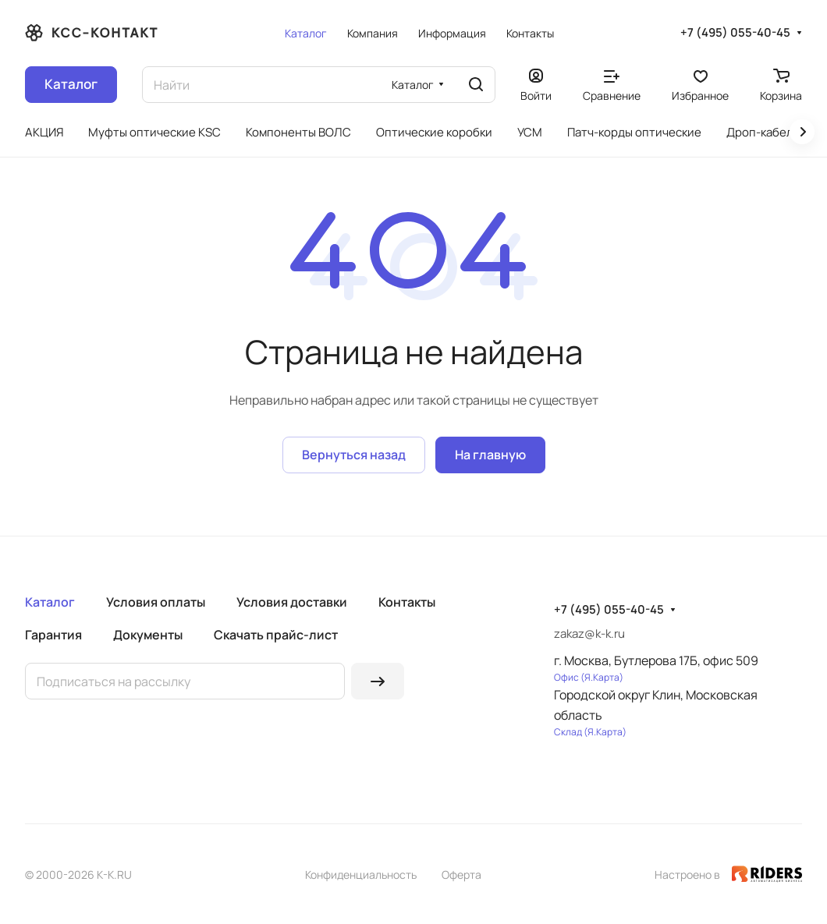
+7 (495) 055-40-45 (735, 33)
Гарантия (53, 634)
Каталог (50, 602)
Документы (148, 634)
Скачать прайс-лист (276, 634)
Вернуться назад (354, 454)
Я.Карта (601, 677)
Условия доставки (291, 602)
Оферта (461, 874)
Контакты (406, 602)
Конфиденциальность (361, 874)
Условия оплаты (155, 602)
